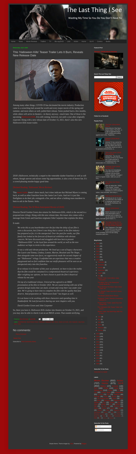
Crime (110, 390)
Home (13, 41)
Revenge (97, 396)
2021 (98, 257)
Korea (106, 396)
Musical (104, 408)
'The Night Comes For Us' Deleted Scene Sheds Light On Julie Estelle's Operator (113, 223)
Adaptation (119, 392)
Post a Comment (21, 334)
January (100, 330)
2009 (98, 361)
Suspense (117, 410)
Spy (119, 402)
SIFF (96, 388)
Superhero (117, 394)
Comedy (115, 386)
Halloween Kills (28, 117)
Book (121, 398)
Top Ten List (105, 406)
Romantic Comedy (99, 414)
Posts (98, 426)
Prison (118, 412)
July (99, 276)
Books (108, 41)
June (99, 317)
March (100, 325)
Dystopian (107, 400)
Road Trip (97, 416)
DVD (108, 394)
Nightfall (111, 418)
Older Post (83, 338)
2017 (98, 339)
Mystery (117, 404)
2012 (98, 353)
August (100, 273)
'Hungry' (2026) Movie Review (105, 52)
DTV (121, 396)
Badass (103, 386)
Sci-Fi (92, 41)
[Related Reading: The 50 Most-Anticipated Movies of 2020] (38, 207)
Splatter (103, 404)
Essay (109, 416)
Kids (112, 412)
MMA (95, 418)
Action (76, 41)
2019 (98, 334)
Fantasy (111, 402)
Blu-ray (114, 396)
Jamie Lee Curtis (63, 322)
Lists (68, 41)
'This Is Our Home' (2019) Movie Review (113, 153)
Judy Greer (81, 322)
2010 (98, 358)
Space (96, 408)
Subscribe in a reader (100, 372)
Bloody (106, 412)
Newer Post (17, 338)
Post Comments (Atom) (28, 341)
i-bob (71, 443)
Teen (104, 402)
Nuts (110, 404)
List (95, 392)
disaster (120, 408)
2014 (98, 347)
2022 (98, 254)
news (15, 324)
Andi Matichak (22, 322)
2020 (98, 260)
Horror (84, 41)
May (99, 319)
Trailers (43, 41)
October (100, 267)
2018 (98, 336)
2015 (98, 344)
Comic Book (105, 392)
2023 (98, 251)
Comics (99, 41)
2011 (98, 355)
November (101, 265)
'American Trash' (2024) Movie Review (112, 167)
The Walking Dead (103, 398)
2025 (98, 246)
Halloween (42, 322)
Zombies (100, 394)
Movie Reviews (31, 41)
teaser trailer (22, 192)
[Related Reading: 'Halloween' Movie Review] (32, 187)
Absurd (112, 408)
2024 (98, 249)
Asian (116, 388)
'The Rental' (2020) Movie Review (108, 296)
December (101, 262)
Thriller (106, 388)
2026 (98, 243)
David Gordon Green (32, 322)
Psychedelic (117, 416)
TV (50, 41)
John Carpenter (73, 322)
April (99, 322)
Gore (107, 410)
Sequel (114, 398)
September (101, 270)
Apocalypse (97, 412)
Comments (99, 430)
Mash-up (105, 418)
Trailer (19, 324)
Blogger (84, 443)
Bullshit (99, 410)
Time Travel (117, 414)
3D (100, 418)
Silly (95, 406)
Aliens (96, 404)
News (21, 41)
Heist (103, 416)
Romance (117, 406)
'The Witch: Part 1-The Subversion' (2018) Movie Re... (108, 283)
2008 (98, 364)
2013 (98, 350)
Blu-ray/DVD (59, 41)
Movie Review (101, 380)
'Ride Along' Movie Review (113, 196)
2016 (98, 342)
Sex (109, 414)
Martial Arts (98, 390)
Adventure (117, 400)
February (101, 327)
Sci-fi (120, 383)
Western (96, 402)
